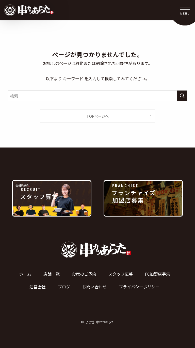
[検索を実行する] (182, 95)
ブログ (64, 287)
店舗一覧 (51, 274)
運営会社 (37, 287)
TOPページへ (98, 116)
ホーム (25, 274)
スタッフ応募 (120, 274)
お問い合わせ (94, 287)
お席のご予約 (84, 274)
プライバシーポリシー (139, 287)
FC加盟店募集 (157, 274)
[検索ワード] (97, 95)
